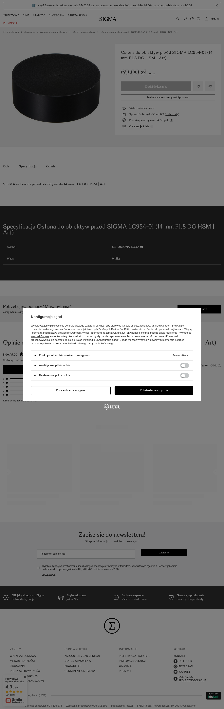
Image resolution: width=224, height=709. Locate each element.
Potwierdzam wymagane (70, 390)
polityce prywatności (69, 332)
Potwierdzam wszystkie (154, 390)
